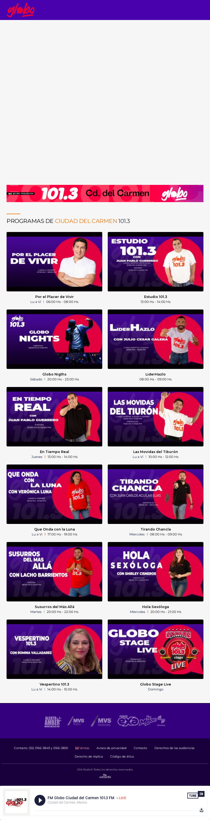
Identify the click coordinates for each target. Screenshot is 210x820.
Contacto (140, 748)
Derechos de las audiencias (174, 748)
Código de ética (122, 756)
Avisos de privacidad (111, 748)
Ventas (82, 748)
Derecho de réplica (89, 756)
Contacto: (41, 748)
